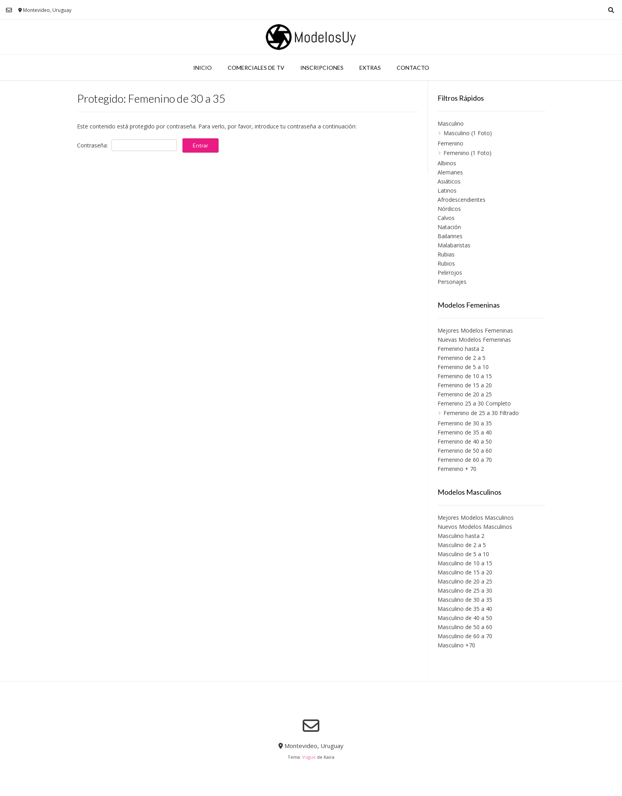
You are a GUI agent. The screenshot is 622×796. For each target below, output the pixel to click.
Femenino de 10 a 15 (465, 376)
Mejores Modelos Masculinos (476, 517)
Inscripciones (322, 67)
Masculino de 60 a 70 (465, 636)
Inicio (202, 67)
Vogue (309, 757)
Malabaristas (454, 245)
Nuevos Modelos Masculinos (475, 526)
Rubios (446, 263)
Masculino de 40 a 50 (465, 618)
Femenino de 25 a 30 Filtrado (481, 413)
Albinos (447, 163)
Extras (370, 67)
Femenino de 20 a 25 (465, 394)
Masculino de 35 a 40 (465, 608)
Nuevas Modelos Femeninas (474, 339)
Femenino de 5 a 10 (463, 367)
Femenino (450, 143)
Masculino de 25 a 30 (465, 590)
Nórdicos (449, 208)
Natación (449, 227)
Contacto (413, 67)
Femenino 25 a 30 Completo (474, 403)
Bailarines (450, 236)
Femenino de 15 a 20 (465, 385)
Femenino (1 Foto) (467, 153)
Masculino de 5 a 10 (463, 554)
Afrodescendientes (462, 199)
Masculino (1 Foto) (467, 133)
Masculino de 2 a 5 (462, 545)
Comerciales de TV (256, 67)
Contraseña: (127, 145)
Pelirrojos (450, 272)
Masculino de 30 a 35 (465, 599)
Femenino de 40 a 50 (465, 441)
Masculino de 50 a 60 (465, 627)
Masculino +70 (456, 645)
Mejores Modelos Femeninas (475, 330)
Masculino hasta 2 (461, 536)
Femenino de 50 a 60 (465, 450)
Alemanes (450, 172)
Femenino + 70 (457, 469)
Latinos (447, 190)
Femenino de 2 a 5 (462, 358)
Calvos (446, 218)
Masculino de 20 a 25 (465, 581)
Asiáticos (449, 181)
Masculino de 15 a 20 (465, 572)
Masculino (451, 123)
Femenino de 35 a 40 (465, 432)
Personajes (452, 281)
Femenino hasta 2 (461, 348)
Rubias (446, 254)
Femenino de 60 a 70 (465, 459)
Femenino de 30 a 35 (465, 423)
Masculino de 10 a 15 (465, 563)
